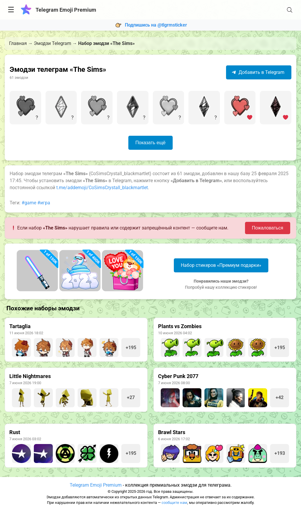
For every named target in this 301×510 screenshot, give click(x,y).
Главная (18, 43)
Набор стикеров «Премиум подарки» (221, 265)
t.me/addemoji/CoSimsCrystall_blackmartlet (102, 187)
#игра (43, 203)
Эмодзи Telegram (52, 43)
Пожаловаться (267, 227)
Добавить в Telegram (258, 72)
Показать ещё (150, 142)
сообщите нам (174, 502)
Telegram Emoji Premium (96, 485)
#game (29, 203)
